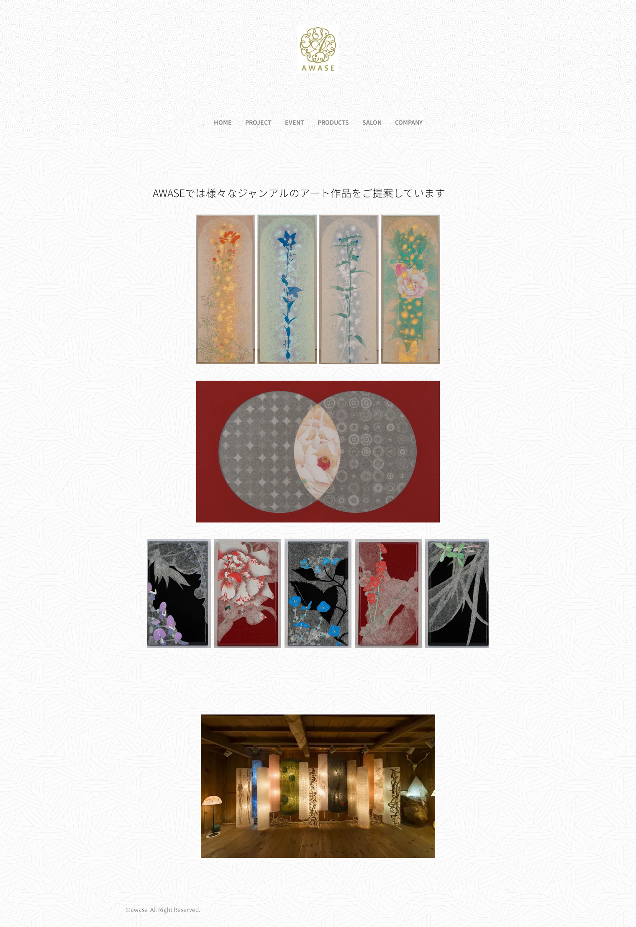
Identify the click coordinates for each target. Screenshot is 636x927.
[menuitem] (213, 122)
